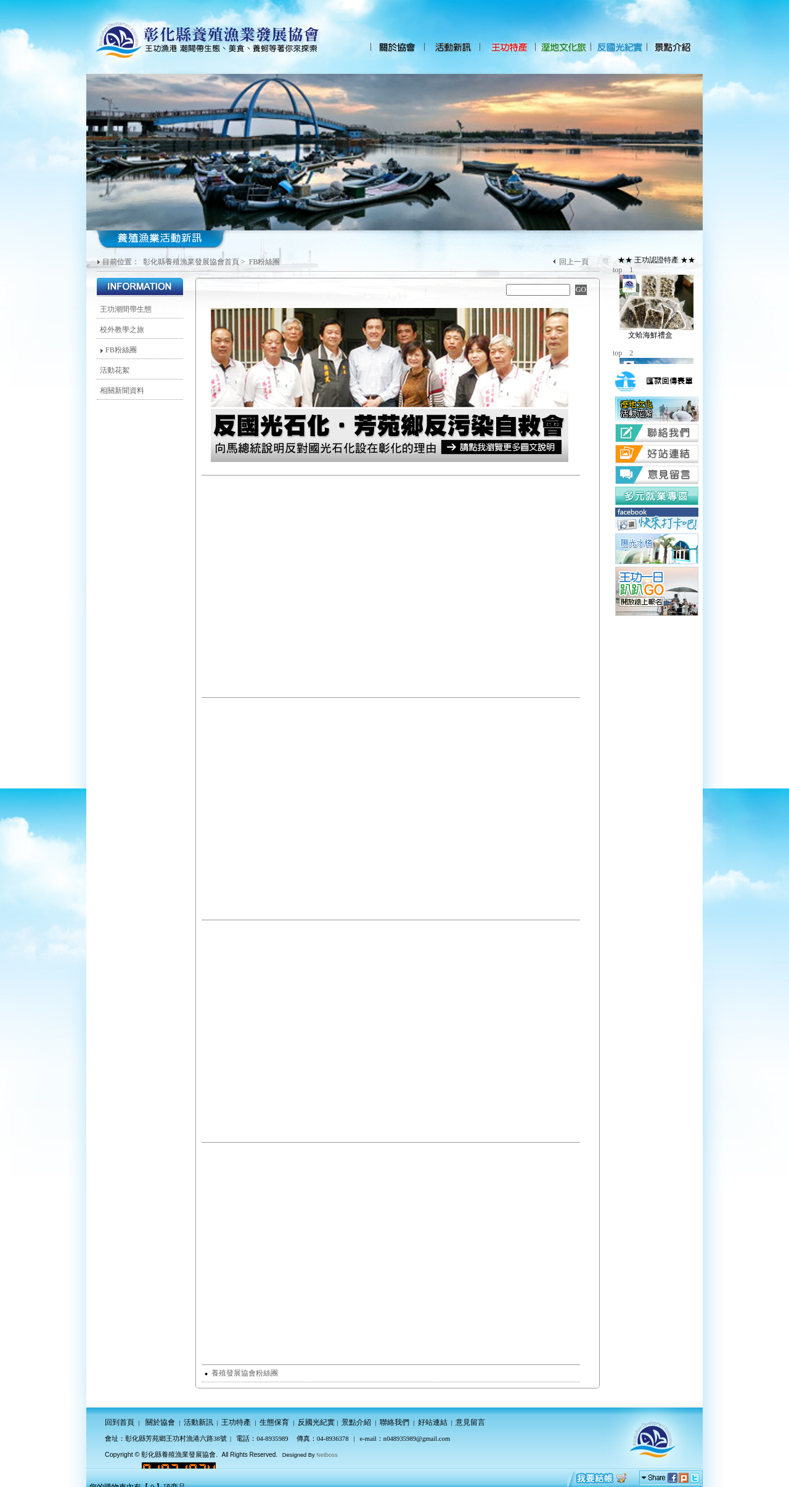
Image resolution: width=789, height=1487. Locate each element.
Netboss (326, 1455)
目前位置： (121, 261)
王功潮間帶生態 (126, 309)
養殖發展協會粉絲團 (241, 1373)
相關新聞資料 (122, 390)
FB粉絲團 (264, 261)
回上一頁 (574, 261)
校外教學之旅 (122, 329)
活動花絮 (114, 370)
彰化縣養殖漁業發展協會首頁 (191, 261)
